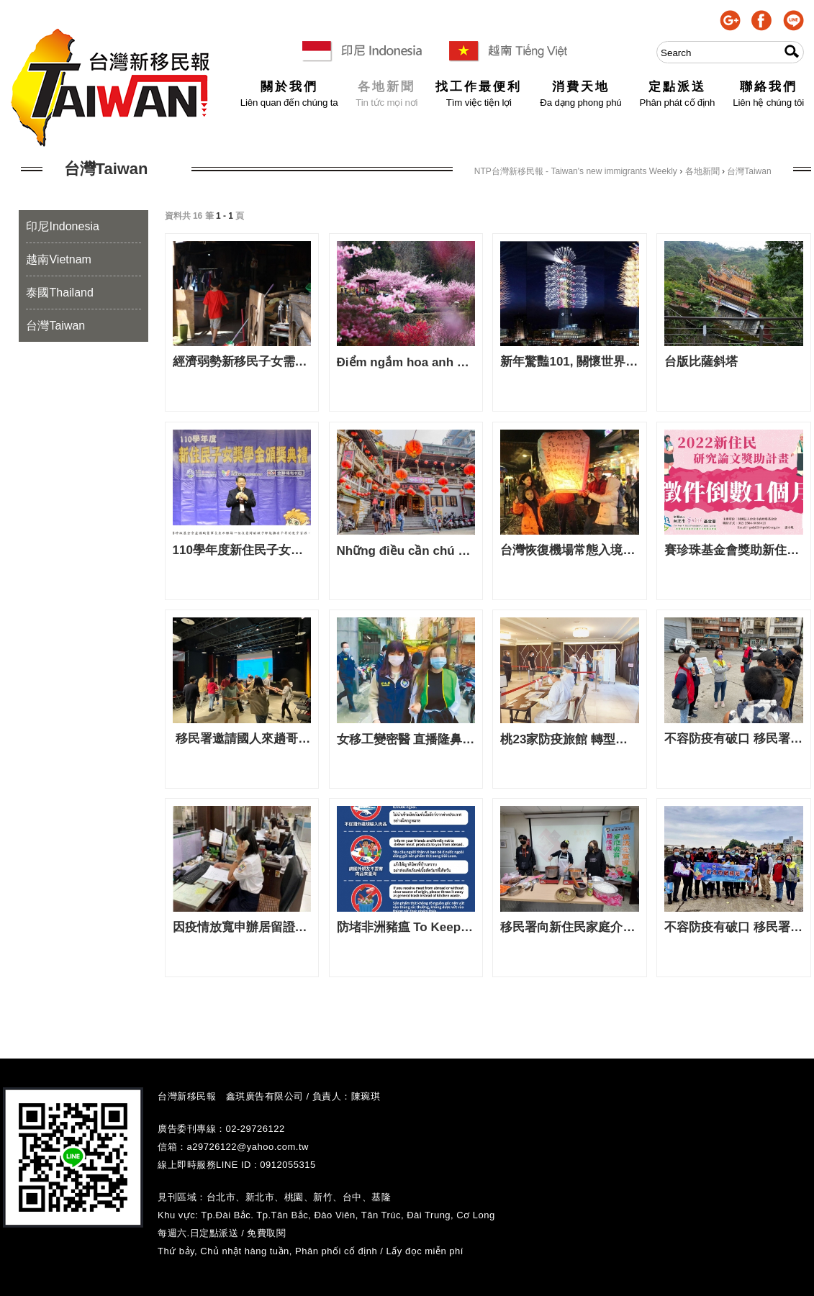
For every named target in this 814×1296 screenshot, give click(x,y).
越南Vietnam (58, 259)
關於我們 (289, 88)
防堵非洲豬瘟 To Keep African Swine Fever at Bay (406, 927)
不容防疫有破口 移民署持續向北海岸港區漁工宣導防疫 (733, 739)
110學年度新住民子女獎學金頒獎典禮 (242, 550)
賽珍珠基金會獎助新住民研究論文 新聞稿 (733, 550)
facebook (761, 20)
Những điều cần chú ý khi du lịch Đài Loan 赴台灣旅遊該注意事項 (406, 551)
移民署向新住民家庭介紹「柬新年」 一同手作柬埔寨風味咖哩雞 (569, 927)
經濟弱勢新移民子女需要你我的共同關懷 (242, 361)
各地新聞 (386, 88)
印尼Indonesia (62, 226)
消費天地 (580, 88)
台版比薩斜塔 (701, 361)
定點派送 (677, 88)
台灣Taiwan (55, 326)
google (730, 20)
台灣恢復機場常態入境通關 (569, 550)
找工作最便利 (478, 88)
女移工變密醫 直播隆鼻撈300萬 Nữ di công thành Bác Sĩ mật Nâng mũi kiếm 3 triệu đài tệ (406, 739)
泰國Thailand (59, 292)
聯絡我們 (768, 88)
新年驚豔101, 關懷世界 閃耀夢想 (569, 361)
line (793, 20)
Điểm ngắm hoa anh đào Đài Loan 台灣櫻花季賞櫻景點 (406, 362)
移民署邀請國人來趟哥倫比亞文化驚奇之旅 (242, 739)
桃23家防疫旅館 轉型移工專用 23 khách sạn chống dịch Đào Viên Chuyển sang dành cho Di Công (569, 739)
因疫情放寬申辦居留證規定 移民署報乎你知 (242, 927)
